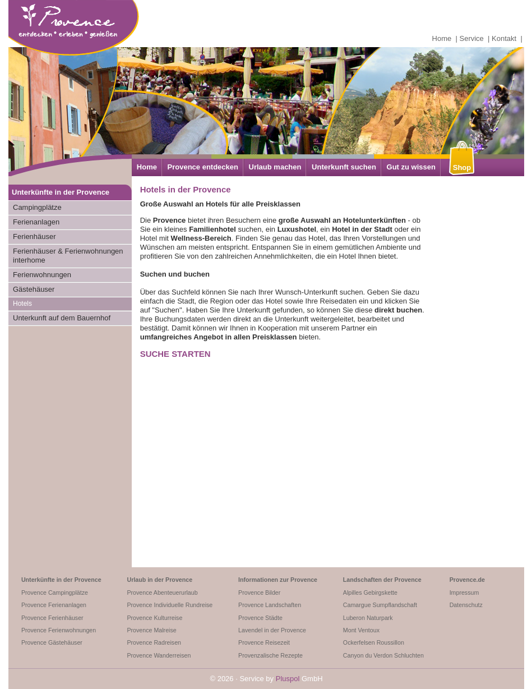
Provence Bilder (259, 592)
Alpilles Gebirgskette (370, 592)
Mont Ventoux (361, 630)
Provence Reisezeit (264, 642)
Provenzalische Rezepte (270, 655)
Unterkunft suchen (344, 167)
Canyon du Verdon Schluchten (383, 655)
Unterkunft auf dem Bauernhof (61, 318)
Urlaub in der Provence (159, 579)
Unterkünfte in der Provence (61, 579)
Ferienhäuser (34, 236)
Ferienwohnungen (42, 274)
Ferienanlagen (36, 222)
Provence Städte (260, 617)
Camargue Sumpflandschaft (380, 604)
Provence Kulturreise (154, 617)
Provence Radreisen (154, 642)
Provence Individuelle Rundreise (169, 604)
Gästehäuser (33, 289)
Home (442, 38)
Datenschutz (466, 604)
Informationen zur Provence (277, 579)
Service (472, 38)
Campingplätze (37, 207)
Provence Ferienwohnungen (58, 630)
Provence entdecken (203, 167)
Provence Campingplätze (54, 592)
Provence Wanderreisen (159, 655)
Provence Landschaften (269, 604)
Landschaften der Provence (382, 579)
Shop (462, 167)
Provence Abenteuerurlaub (162, 592)
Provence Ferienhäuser (52, 617)
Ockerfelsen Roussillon (373, 642)
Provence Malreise (151, 630)
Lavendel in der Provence (272, 630)
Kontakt (504, 38)
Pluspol (288, 678)
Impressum (464, 592)
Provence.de (467, 579)
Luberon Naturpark (368, 617)
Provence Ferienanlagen (53, 604)
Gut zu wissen (411, 167)
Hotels (22, 303)
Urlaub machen (275, 167)
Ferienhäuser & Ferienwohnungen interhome (68, 255)
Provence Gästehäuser (51, 642)
